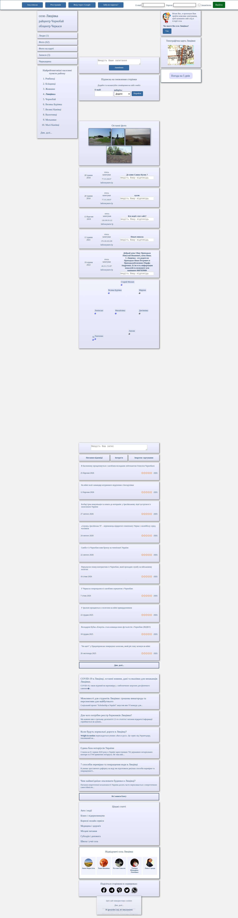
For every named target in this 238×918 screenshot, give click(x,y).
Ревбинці (50, 78)
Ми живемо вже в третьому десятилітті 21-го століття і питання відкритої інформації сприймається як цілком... (119, 720)
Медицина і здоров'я (91, 828)
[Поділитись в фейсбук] (104, 892)
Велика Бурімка (53, 104)
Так (167, 31)
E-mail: (150, 5)
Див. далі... (119, 905)
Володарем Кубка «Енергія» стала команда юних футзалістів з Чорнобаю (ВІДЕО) (116, 629)
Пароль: (181, 5)
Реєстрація (55, 4)
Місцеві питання (89, 833)
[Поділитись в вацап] (135, 893)
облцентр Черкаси (50, 26)
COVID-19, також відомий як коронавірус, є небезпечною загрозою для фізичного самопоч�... (119, 686)
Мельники (50, 119)
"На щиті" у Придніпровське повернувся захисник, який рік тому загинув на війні (115, 649)
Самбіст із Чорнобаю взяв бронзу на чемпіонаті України (104, 550)
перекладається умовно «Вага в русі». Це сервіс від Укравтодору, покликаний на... (119, 737)
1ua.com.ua (32, 4)
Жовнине (50, 89)
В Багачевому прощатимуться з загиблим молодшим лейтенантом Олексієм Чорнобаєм (118, 468)
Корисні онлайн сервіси (92, 823)
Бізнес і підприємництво (93, 818)
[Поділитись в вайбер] (119, 893)
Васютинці (51, 114)
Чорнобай (50, 99)
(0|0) (155, 475)
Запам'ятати (204, 5)
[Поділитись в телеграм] (112, 893)
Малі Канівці (52, 125)
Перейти (137, 95)
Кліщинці (50, 83)
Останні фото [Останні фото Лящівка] (119, 126)
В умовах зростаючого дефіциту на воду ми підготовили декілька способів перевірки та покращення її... (119, 770)
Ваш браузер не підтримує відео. (119, 111)
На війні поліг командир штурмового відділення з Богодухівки (107, 487)
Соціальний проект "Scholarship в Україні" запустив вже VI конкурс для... (119, 704)
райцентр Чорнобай (51, 21)
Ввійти (219, 4)
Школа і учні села (89, 844)
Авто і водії (86, 813)
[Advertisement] (119, 34)
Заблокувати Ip (106, 184)
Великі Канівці (53, 109)
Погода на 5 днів (180, 75)
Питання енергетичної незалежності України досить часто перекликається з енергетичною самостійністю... (119, 786)
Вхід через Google (82, 4)
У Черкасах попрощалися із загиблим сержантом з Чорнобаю (107, 591)
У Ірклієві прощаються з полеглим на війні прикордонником (106, 610)
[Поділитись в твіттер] (127, 893)
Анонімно (119, 69)
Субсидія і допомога (91, 839)
